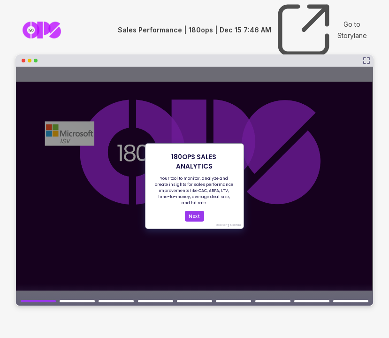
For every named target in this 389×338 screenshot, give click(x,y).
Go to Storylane (320, 30)
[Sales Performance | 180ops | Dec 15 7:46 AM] (194, 180)
